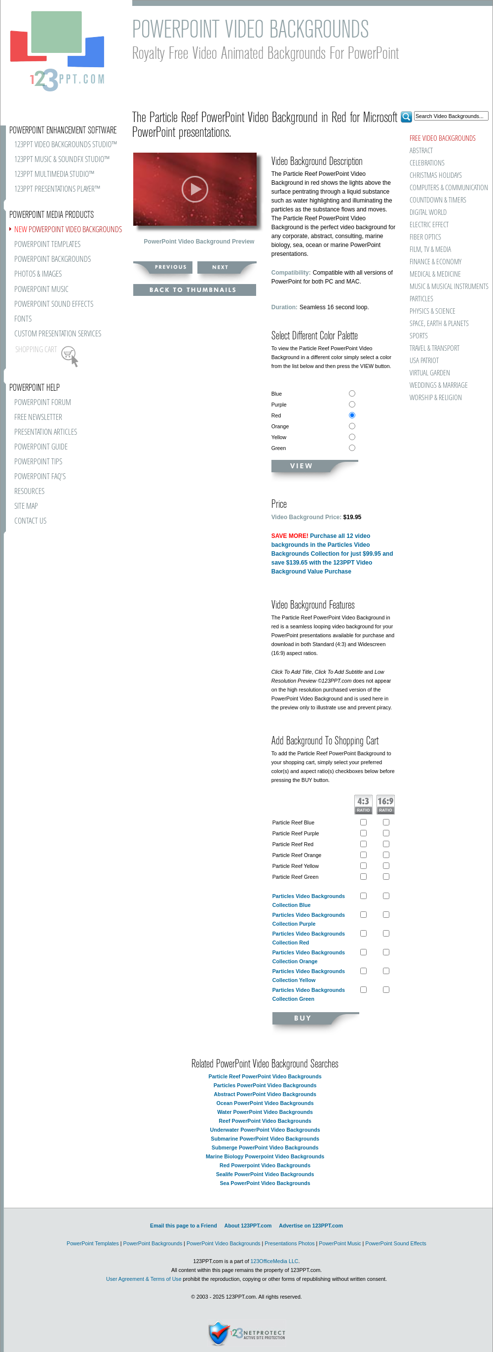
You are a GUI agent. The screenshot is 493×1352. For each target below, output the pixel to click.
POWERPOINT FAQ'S (40, 477)
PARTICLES (421, 299)
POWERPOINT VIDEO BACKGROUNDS (68, 230)
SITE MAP (26, 506)
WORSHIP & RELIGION (436, 398)
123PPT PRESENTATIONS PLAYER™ (57, 189)
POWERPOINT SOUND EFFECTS (53, 304)
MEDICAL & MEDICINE (435, 274)
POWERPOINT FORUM (42, 403)
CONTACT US (30, 521)
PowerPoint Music (340, 1243)
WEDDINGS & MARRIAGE (439, 385)
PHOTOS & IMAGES (38, 274)
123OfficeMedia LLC (275, 1261)
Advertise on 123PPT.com (311, 1226)
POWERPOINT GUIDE (41, 447)
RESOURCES (29, 491)
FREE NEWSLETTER (38, 417)
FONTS (23, 319)
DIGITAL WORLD (428, 212)
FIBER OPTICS (425, 237)
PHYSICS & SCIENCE (432, 311)
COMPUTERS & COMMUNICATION (448, 188)
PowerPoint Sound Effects (395, 1243)
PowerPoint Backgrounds (153, 1243)
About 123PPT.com (247, 1226)
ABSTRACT (421, 151)
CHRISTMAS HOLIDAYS (436, 175)
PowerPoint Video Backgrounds (224, 1243)
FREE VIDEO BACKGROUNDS (443, 138)
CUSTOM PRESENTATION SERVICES (57, 334)
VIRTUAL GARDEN (430, 373)
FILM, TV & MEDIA (430, 250)
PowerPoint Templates (93, 1243)
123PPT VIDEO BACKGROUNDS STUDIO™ (65, 145)
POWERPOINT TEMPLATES (47, 244)
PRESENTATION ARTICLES (45, 432)
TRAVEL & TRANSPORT (434, 348)
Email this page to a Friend (183, 1226)
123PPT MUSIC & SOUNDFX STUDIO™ (62, 159)
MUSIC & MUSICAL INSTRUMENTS (448, 287)
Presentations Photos (289, 1243)
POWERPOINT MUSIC (41, 289)
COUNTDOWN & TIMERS (438, 200)
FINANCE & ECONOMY (435, 262)
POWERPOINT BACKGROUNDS (52, 259)
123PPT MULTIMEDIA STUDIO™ (54, 174)
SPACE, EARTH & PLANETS (439, 324)
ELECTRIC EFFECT (429, 225)
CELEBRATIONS (427, 163)
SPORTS (419, 336)
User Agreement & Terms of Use (144, 1279)
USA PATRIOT (424, 361)
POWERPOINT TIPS (38, 462)
